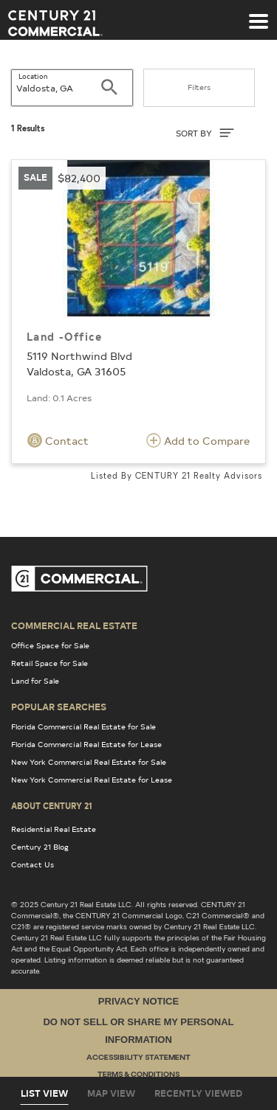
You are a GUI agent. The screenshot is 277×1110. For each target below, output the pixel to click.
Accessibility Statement (138, 1058)
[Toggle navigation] (258, 14)
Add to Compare (198, 440)
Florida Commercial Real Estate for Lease (86, 744)
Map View (111, 1093)
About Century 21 (51, 805)
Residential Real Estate (53, 829)
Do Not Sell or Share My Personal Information (138, 1030)
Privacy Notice (138, 1001)
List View (44, 1093)
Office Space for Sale (50, 645)
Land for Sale (35, 681)
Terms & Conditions (138, 1075)
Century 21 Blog (40, 847)
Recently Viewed (198, 1093)
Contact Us (32, 864)
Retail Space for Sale (49, 663)
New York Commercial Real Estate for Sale (88, 762)
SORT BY (205, 132)
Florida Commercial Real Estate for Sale (83, 726)
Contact (58, 440)
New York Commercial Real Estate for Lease (91, 779)
